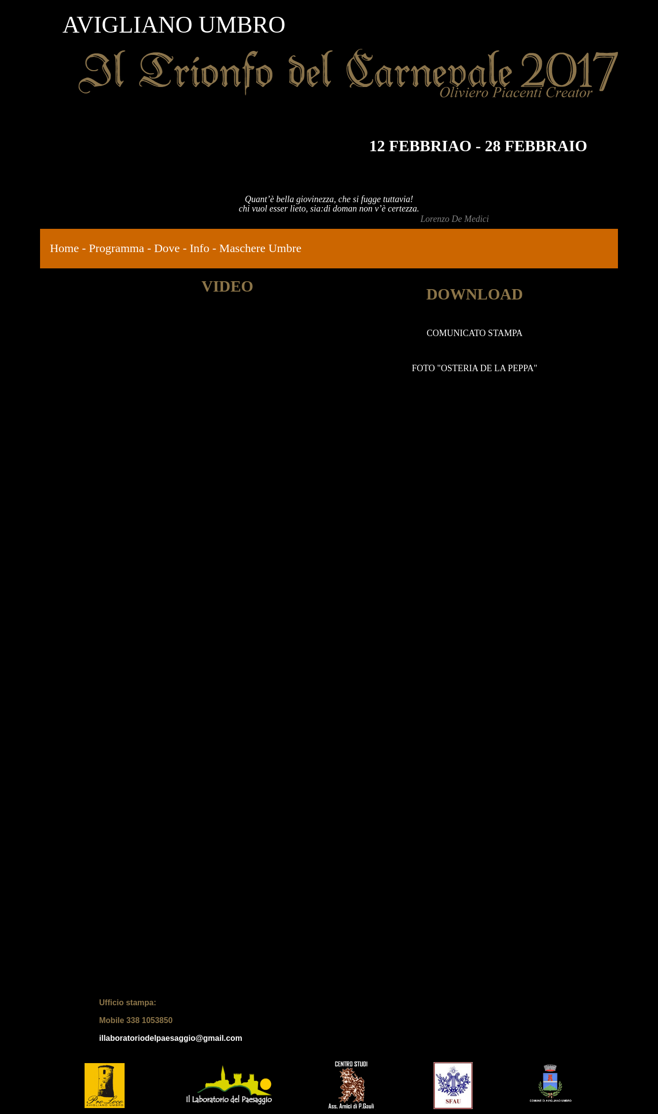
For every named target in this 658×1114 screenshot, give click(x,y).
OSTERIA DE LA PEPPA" (489, 368)
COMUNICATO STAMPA (475, 333)
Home (64, 248)
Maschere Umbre (260, 248)
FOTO (424, 368)
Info (200, 248)
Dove (167, 248)
